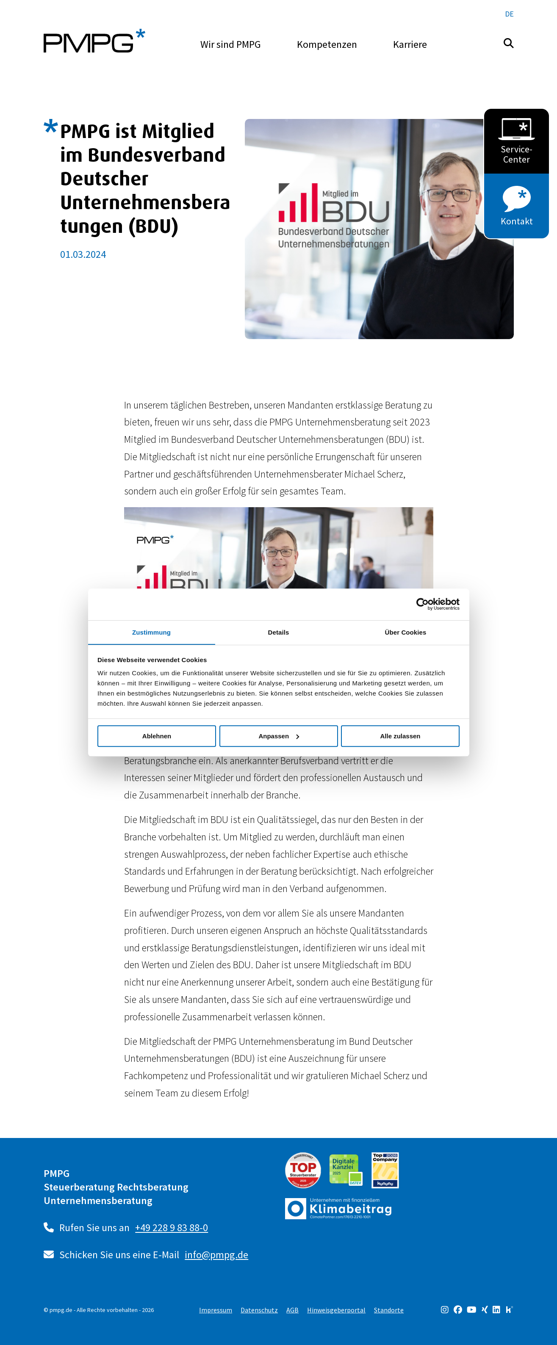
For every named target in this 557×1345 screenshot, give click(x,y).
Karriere (410, 44)
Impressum (215, 1310)
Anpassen (278, 736)
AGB (292, 1310)
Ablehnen (156, 736)
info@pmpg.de (217, 1254)
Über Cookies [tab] (406, 631)
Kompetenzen (327, 44)
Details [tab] (278, 631)
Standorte (389, 1310)
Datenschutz (259, 1310)
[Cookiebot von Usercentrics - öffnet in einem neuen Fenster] (422, 604)
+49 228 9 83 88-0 (172, 1227)
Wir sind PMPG (230, 44)
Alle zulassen (400, 736)
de (509, 14)
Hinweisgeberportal (336, 1310)
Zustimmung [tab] (151, 631)
